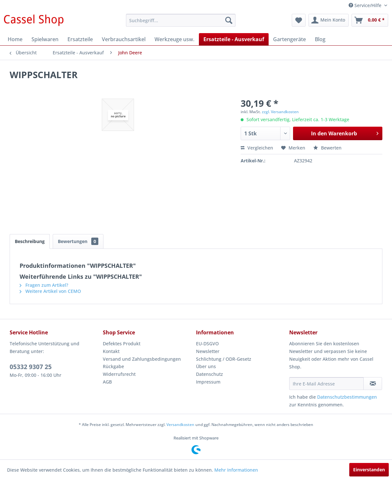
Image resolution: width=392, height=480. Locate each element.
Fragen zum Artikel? (44, 285)
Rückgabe (113, 366)
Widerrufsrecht (119, 374)
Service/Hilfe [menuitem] (366, 5)
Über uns (206, 366)
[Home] (15, 39)
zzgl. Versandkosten (280, 111)
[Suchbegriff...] (181, 20)
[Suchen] (229, 20)
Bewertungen (78, 241)
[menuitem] (181, 20)
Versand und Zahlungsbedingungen (142, 359)
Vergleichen (257, 148)
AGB (107, 382)
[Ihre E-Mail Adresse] (326, 383)
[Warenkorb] (370, 20)
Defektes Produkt (121, 343)
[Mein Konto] (328, 20)
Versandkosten (180, 424)
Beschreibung (30, 241)
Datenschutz (209, 374)
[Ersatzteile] (80, 39)
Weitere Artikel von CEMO (50, 291)
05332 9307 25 (31, 367)
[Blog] (320, 39)
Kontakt (111, 351)
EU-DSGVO (207, 343)
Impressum (208, 382)
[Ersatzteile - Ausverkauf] (234, 39)
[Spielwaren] (45, 39)
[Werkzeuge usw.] (174, 39)
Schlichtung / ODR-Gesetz (223, 359)
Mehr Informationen (236, 470)
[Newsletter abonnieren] (372, 383)
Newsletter (207, 351)
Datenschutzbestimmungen (347, 397)
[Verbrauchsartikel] (123, 39)
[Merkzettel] (299, 20)
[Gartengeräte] (289, 39)
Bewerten (327, 148)
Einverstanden (369, 469)
